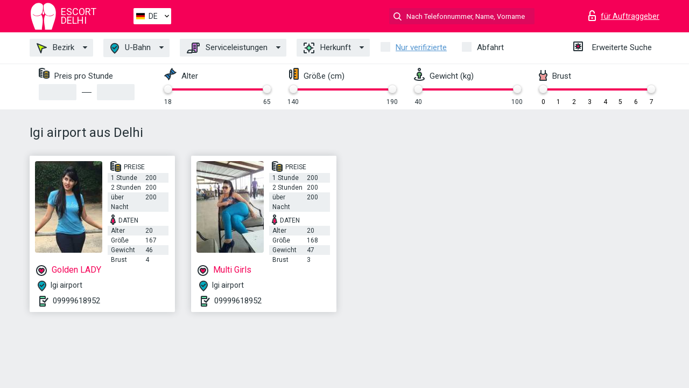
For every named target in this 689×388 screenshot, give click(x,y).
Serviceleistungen (227, 48)
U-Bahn (130, 48)
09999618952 (76, 301)
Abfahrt (490, 47)
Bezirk (55, 48)
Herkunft (327, 48)
